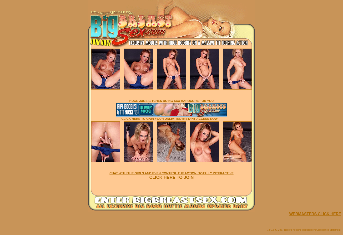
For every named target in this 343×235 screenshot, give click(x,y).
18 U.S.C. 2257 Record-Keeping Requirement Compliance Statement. (304, 230)
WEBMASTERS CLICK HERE (315, 214)
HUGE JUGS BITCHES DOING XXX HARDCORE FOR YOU (171, 101)
